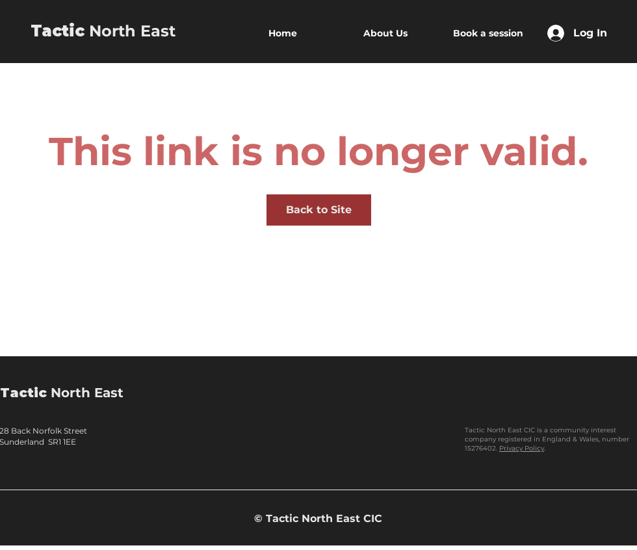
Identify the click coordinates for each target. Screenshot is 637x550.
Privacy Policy (521, 448)
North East (130, 30)
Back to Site (319, 209)
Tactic (57, 30)
